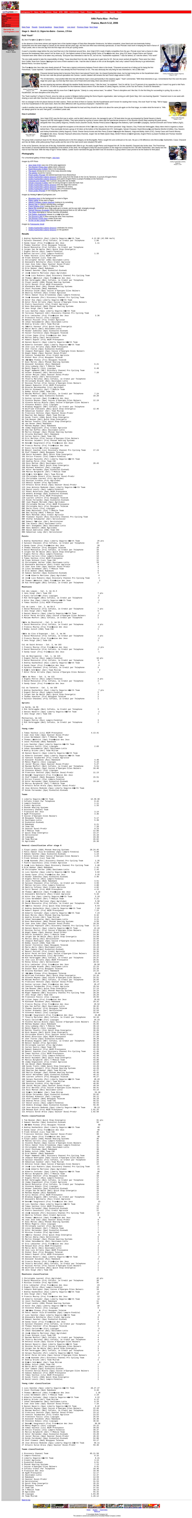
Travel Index (103, 1510)
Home (4, 14)
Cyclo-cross (74, 12)
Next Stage (93, 27)
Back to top (26, 1500)
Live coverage (6, 18)
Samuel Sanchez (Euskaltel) (39, 210)
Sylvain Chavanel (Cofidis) (38, 183)
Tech (41, 12)
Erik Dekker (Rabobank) (37, 214)
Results (34, 27)
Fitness (97, 12)
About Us (97, 1511)
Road (55, 12)
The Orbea (32, 212)
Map (3, 23)
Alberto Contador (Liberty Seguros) (41, 202)
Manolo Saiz (33, 204)
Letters (105, 12)
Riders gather (33, 200)
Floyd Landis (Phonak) (36, 175)
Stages (4, 16)
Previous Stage (82, 27)
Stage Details (59, 27)
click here (56, 158)
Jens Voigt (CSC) (34, 165)
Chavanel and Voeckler (37, 181)
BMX (66, 12)
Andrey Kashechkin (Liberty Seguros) (42, 177)
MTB (61, 12)
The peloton (32, 173)
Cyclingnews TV (26, 12)
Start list (5, 19)
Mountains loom (34, 198)
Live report (71, 27)
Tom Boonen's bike (35, 217)
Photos (89, 12)
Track (82, 12)
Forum (119, 12)
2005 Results (6, 26)
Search (112, 12)
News (36, 12)
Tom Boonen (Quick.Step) (38, 167)
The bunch (32, 171)
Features (48, 12)
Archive (95, 1510)
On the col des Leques (36, 220)
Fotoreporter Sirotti (37, 224)
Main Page (26, 27)
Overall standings (45, 27)
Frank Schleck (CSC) (36, 206)
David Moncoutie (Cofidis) (38, 169)
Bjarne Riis (32, 208)
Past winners (6, 24)
